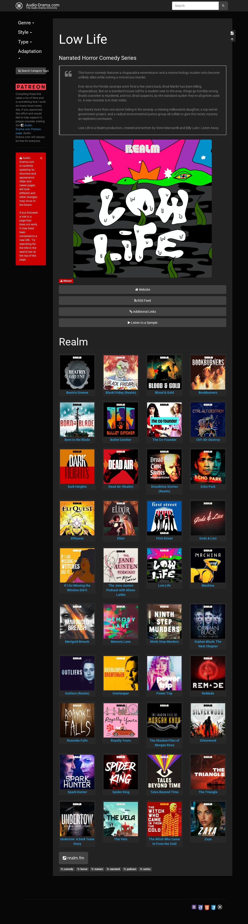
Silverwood (208, 740)
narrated (113, 869)
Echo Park (208, 486)
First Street (164, 538)
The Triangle (208, 792)
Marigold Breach (77, 641)
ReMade (208, 693)
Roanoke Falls (77, 740)
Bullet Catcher (120, 440)
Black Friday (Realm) (121, 392)
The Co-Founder (164, 440)
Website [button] (142, 289)
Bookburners (208, 392)
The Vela (120, 839)
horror (82, 869)
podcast (130, 869)
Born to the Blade (77, 440)
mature (97, 869)
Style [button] (25, 32)
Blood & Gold (164, 392)
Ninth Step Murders (164, 641)
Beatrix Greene (77, 392)
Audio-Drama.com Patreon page (28, 129)
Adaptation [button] (30, 54)
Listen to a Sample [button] (142, 322)
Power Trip (164, 693)
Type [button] (25, 42)
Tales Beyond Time (164, 792)
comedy (67, 869)
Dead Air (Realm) (120, 486)
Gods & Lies (208, 538)
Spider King (120, 792)
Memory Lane (121, 641)
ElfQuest (77, 538)
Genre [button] (26, 23)
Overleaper (121, 693)
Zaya (208, 839)
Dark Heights (77, 486)
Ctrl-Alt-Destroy (208, 440)
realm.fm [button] (73, 857)
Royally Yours (121, 740)
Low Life (164, 585)
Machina (208, 585)
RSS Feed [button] (142, 300)
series (145, 869)
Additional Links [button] (142, 311)
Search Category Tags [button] (32, 70)
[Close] (41, 158)
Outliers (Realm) (77, 693)
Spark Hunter (77, 792)
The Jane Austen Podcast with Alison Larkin (120, 590)
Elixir (121, 538)
